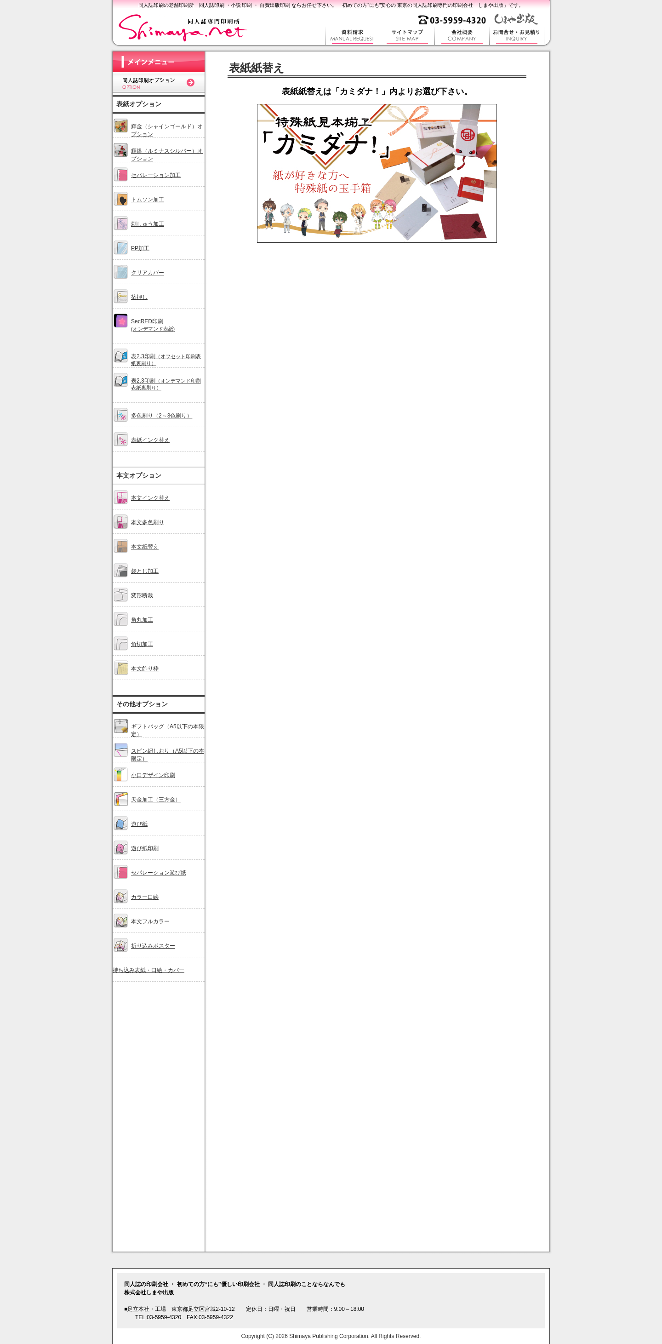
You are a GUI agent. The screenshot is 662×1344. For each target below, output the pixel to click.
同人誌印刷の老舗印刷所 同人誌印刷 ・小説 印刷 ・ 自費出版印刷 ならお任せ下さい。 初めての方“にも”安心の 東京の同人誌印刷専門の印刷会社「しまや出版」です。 (331, 5)
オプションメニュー (159, 667)
